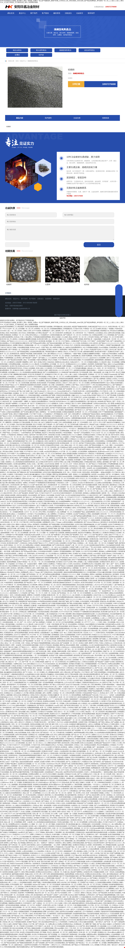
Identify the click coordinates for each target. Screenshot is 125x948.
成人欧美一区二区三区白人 (87, 716)
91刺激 (50, 695)
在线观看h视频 (22, 418)
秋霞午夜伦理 (104, 539)
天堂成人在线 (4, 776)
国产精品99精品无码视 (24, 814)
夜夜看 (112, 805)
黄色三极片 (35, 587)
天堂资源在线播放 (49, 501)
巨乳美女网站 (60, 839)
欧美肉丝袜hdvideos (71, 868)
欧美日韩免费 (49, 847)
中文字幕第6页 (63, 360)
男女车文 (120, 714)
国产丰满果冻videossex (95, 399)
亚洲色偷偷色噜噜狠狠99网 (37, 578)
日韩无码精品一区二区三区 (67, 728)
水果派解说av (16, 428)
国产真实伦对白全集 (87, 655)
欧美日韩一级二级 (79, 416)
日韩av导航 (97, 356)
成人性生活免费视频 (52, 666)
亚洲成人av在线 (52, 349)
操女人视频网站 (31, 712)
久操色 (104, 339)
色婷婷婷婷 (113, 430)
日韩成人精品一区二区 (102, 741)
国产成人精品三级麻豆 (77, 782)
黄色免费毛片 (77, 414)
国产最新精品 (70, 943)
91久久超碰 (41, 389)
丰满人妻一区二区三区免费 (102, 774)
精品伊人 (45, 433)
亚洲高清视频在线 (56, 335)
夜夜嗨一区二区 (78, 799)
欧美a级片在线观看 (116, 859)
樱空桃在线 (80, 591)
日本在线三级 (43, 406)
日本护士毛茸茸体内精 (83, 635)
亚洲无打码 (8, 870)
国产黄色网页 (74, 535)
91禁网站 (70, 339)
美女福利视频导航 (116, 614)
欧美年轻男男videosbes (110, 456)
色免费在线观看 (24, 610)
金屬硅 (17, 55)
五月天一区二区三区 (31, 512)
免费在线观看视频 (98, 826)
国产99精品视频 (54, 524)
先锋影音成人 (13, 487)
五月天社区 (68, 660)
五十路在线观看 (114, 628)
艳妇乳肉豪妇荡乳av (65, 568)
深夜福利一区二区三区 (67, 487)
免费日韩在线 (53, 370)
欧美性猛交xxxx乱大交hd (8, 456)
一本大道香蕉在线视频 (54, 412)
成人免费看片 (72, 520)
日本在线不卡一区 (10, 418)
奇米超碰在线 (14, 443)
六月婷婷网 (36, 595)
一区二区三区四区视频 (34, 684)
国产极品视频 (55, 720)
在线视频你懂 (78, 522)
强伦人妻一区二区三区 (7, 447)
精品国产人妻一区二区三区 (74, 545)
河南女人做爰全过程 (31, 637)
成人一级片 (4, 589)
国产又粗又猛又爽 (113, 820)
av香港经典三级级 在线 (69, 789)
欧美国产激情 (7, 481)
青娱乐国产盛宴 (64, 601)
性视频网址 (69, 732)
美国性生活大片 (119, 491)
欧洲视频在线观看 (58, 868)
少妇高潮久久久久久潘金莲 (30, 364)
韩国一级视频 (52, 651)
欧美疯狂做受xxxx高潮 (39, 428)
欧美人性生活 (80, 478)
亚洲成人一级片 (60, 938)
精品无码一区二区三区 (47, 587)
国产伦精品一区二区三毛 (109, 674)
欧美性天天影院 (72, 670)
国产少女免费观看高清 (50, 372)
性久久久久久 (52, 391)
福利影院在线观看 (80, 370)
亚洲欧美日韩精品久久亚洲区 (112, 533)
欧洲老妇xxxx (83, 453)
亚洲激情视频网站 (66, 551)
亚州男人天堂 (80, 793)
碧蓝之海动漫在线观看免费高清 (81, 639)
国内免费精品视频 (31, 410)
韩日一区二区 (47, 755)
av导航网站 (112, 832)
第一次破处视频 (96, 339)
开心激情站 (14, 339)
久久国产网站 (59, 499)
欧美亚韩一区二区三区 (107, 880)
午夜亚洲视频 (67, 433)
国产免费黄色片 (5, 539)
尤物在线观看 (68, 745)
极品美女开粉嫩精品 (53, 381)
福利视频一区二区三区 (107, 599)
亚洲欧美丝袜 (93, 476)
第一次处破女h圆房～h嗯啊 (19, 401)
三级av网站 (28, 337)
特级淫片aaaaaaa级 (111, 374)
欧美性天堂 (13, 366)
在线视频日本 (46, 566)
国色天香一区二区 (35, 566)
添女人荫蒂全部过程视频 (112, 333)
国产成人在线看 (80, 818)
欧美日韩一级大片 (30, 639)
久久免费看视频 (32, 682)
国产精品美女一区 (47, 597)
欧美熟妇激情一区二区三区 (69, 443)
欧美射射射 (17, 580)
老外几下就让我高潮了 (114, 358)
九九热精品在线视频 (25, 909)
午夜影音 (68, 499)
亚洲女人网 (35, 676)
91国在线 (27, 535)
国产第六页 (32, 861)
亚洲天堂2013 (33, 341)
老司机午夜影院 (34, 632)
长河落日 (35, 379)
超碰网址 (7, 649)
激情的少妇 (27, 587)
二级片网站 (40, 464)
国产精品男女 (28, 582)
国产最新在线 (7, 499)
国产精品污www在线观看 (64, 476)
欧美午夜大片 (27, 807)
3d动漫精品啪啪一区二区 (11, 622)
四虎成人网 (116, 753)
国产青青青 (37, 816)
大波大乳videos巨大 (40, 391)
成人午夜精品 (27, 437)
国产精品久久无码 (6, 416)
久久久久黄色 (80, 712)
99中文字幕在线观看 (72, 674)
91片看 (32, 839)
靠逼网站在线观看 (49, 701)
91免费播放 (73, 549)
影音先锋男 (113, 670)
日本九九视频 (48, 691)
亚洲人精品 (40, 368)
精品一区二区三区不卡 (74, 811)
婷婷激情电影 (45, 520)
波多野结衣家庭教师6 (116, 537)
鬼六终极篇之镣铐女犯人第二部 (19, 618)
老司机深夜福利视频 (31, 326)
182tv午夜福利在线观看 (39, 510)
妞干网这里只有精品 (66, 866)
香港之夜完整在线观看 (28, 426)
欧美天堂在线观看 (13, 847)
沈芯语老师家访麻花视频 (99, 558)
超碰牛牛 (87, 764)
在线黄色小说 (119, 408)
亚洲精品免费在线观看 (69, 526)
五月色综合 (12, 391)
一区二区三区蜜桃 (58, 410)
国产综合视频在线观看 (89, 485)
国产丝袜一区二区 (23, 703)
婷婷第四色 (91, 537)
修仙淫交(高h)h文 (42, 730)
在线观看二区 (79, 622)
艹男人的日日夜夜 (96, 547)
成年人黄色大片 (16, 476)
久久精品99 (103, 362)
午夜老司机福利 (114, 468)
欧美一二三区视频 (55, 630)
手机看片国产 (99, 901)
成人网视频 (55, 632)
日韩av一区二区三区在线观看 (96, 507)
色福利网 (21, 893)
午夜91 (97, 437)
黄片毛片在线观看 (106, 603)
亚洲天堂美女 (30, 456)
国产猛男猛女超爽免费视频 (83, 516)
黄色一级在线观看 (95, 372)
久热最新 (10, 474)
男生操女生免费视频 (117, 331)
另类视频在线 (67, 328)
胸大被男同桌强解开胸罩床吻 (19, 772)
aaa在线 (119, 595)
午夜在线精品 (18, 474)
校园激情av (36, 836)
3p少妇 (8, 397)
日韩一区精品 (105, 437)
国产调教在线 (90, 416)
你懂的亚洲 (112, 876)
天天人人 (72, 510)
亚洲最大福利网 (43, 714)
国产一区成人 (117, 401)
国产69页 (73, 878)
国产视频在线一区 (80, 737)
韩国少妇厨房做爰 (117, 383)
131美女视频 (82, 718)
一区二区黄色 (35, 530)
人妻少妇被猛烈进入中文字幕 (100, 501)
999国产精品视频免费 (113, 345)
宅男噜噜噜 (45, 591)
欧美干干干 (69, 370)
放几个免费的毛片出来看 (49, 422)
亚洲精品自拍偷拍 (89, 435)
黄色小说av (41, 639)
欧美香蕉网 (101, 389)
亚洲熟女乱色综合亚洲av (114, 578)
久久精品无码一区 (27, 470)
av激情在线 (78, 911)
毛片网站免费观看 (47, 599)
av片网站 (39, 333)
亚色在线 (9, 907)
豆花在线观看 (84, 601)
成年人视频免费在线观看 (27, 487)
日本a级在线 (60, 732)
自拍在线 (99, 780)
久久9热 (119, 743)
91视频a (18, 381)
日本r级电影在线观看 (45, 551)
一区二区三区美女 (58, 901)
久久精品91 (76, 582)
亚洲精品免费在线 (22, 780)
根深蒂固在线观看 (67, 936)
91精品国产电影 (85, 709)
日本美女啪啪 (117, 553)
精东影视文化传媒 (54, 435)
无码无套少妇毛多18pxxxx (58, 401)
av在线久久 (80, 510)
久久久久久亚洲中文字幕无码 (50, 747)
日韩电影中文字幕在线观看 (22, 422)
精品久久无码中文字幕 (101, 505)
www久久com (117, 751)
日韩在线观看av (100, 441)
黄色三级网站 (67, 843)
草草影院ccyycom (101, 428)
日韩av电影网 (83, 374)
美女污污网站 (102, 616)
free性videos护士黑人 (51, 687)
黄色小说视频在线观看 (21, 911)
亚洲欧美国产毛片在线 (79, 341)
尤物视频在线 (31, 705)
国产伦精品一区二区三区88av (27, 528)
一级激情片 (45, 547)
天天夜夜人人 (83, 626)
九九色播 (65, 337)
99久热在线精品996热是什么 (102, 385)
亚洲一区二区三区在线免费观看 (17, 503)
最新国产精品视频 (26, 353)
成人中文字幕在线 (110, 655)
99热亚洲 (110, 516)
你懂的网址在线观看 (94, 447)
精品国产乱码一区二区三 (65, 620)
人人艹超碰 (103, 541)
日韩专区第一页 (81, 333)
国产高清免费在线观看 (38, 947)
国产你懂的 (30, 678)
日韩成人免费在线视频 (72, 801)
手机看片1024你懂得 (26, 926)
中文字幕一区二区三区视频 (38, 503)
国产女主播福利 (82, 749)
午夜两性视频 (50, 878)
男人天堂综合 (103, 630)
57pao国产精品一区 (6, 716)
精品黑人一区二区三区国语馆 (27, 537)
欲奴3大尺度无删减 (51, 870)
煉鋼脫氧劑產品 (65, 50)
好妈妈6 (45, 385)
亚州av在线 (47, 468)
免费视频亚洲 (95, 768)
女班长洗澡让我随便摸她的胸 (52, 472)
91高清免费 (61, 716)
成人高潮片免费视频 (85, 356)
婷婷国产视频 (52, 528)
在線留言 (79, 13)
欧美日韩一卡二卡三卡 (108, 514)
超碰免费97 (113, 886)
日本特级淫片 (27, 903)
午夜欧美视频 (27, 668)
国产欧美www (110, 826)
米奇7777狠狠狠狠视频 (106, 412)
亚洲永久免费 (5, 568)
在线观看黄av (60, 385)
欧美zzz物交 (14, 458)
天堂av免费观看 (97, 709)
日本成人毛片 (68, 345)
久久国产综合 (108, 381)
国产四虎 (79, 487)
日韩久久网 (67, 903)
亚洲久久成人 (36, 460)
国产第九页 (64, 624)
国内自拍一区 (83, 464)
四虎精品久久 (100, 891)
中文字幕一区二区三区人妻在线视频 (91, 589)
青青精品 (74, 528)
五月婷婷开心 (51, 907)
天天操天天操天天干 (95, 481)
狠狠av (40, 585)
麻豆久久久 (115, 562)
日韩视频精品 (12, 832)
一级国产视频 (76, 353)
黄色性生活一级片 (25, 620)
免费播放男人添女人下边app (52, 522)
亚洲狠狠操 (55, 635)
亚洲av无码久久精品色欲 (46, 362)
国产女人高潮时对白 (88, 834)
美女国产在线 (59, 495)
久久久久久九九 (19, 830)
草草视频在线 (58, 326)
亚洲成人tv (20, 666)
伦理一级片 (33, 362)
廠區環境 (56, 13)
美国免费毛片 (66, 714)
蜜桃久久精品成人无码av (24, 524)
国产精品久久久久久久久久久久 (17, 341)
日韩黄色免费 (13, 691)
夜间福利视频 (10, 624)
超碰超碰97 (25, 580)
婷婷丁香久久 (42, 537)
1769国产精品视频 (76, 437)
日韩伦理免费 (70, 693)
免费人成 (82, 676)
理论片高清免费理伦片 (90, 499)
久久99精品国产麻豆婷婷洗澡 (69, 372)
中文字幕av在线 (76, 855)
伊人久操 (119, 616)
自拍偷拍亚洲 (17, 530)
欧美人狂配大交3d (9, 524)
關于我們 (33, 13)
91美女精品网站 (31, 795)
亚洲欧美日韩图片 (19, 370)
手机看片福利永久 (16, 507)
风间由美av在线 (12, 828)
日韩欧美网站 (29, 916)
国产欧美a (31, 539)
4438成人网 (49, 770)
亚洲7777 (113, 714)
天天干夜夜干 (38, 926)
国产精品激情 (23, 493)
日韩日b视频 (76, 541)
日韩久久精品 (31, 560)
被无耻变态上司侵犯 (62, 699)
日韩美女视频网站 (43, 399)
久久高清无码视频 (85, 770)
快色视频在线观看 (26, 882)
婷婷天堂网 (78, 907)
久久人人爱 (77, 653)
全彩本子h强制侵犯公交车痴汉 (56, 920)
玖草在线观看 (14, 884)
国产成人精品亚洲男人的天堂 (96, 795)
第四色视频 (101, 899)
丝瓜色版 (76, 441)
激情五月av (36, 799)
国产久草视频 (8, 801)
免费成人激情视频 (103, 462)
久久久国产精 (80, 926)
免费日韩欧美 (15, 551)
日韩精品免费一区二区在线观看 (96, 607)
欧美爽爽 (102, 358)
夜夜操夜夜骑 (33, 841)
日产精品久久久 (22, 570)
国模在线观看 (95, 520)
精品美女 (83, 458)
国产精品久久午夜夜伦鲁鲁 (46, 397)
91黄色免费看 (94, 601)
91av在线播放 (103, 347)
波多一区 (68, 570)
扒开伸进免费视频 (68, 622)
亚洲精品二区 (111, 795)
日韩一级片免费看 (13, 430)
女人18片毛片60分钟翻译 (89, 551)
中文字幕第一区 (106, 905)
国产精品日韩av (12, 936)
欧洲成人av (61, 909)
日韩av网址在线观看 (87, 857)
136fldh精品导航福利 (104, 782)
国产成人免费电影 (100, 379)
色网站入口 (74, 618)
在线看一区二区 (91, 782)
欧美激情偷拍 (38, 895)
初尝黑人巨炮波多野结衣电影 (50, 445)
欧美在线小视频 (14, 589)
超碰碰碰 (44, 930)
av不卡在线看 (36, 331)
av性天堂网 (88, 366)
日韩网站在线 (49, 539)
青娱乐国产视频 (78, 616)
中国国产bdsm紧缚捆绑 (35, 549)
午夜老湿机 (20, 518)
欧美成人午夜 (19, 337)
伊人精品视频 (102, 926)
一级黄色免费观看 (91, 616)
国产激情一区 (27, 597)
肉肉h (9, 678)
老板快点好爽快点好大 (115, 809)
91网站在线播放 (75, 759)
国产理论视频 (111, 395)
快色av (119, 601)
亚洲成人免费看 (30, 778)
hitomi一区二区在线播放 (38, 349)
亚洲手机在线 (64, 637)
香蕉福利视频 (115, 505)
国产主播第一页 (84, 707)
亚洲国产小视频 (74, 857)
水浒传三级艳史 (61, 518)
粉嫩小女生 (62, 339)
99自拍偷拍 (14, 333)
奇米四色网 (117, 793)
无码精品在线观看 (90, 745)
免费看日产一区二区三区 (59, 520)
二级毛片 (97, 406)
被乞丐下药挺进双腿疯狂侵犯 (69, 876)
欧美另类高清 (34, 576)
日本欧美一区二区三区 (45, 449)
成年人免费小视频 (38, 568)
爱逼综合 (92, 453)
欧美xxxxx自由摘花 (86, 743)
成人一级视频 (14, 868)
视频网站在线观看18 (15, 903)
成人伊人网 (105, 830)
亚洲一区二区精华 (116, 539)
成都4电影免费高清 (17, 674)
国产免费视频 (36, 433)
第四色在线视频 (35, 724)
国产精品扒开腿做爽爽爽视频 (41, 643)
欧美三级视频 (41, 918)
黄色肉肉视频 (63, 626)
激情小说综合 (61, 811)
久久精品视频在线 (78, 797)
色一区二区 (12, 820)
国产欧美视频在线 (10, 897)
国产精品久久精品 (12, 855)
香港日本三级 (110, 807)
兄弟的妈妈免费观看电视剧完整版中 (30, 755)
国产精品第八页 (25, 603)
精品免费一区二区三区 (60, 932)
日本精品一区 (69, 807)
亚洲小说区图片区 (53, 430)
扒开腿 (26, 693)
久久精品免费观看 (93, 849)
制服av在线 (29, 874)
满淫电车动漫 (23, 691)
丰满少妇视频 (58, 660)
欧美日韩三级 (4, 339)
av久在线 (56, 726)
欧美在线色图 (41, 383)
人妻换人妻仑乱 (37, 616)
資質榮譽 (48, 299)
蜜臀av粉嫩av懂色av (37, 610)
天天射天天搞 (95, 776)
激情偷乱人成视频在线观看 (92, 493)
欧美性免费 (12, 520)
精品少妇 (100, 420)
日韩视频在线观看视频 (80, 476)
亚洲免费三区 (39, 374)
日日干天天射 (35, 589)
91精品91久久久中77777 (21, 834)
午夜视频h (82, 466)
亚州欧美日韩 (107, 709)
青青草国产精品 (42, 689)
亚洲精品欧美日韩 (29, 782)
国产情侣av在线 (16, 539)
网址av (49, 503)
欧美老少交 (78, 505)
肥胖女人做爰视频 (96, 574)
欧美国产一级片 (31, 370)
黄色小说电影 (56, 337)
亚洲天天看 (72, 632)
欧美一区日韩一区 (113, 339)
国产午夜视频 (23, 458)
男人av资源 (107, 753)
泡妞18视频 (58, 389)
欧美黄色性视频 (64, 399)
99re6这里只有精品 (13, 572)
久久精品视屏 (19, 326)
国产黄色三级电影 (85, 791)
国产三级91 (64, 537)
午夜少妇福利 (96, 791)
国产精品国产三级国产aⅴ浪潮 (105, 662)
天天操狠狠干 (20, 888)
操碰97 (93, 345)
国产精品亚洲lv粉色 (18, 678)
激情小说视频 (113, 757)
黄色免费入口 (97, 533)
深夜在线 (44, 420)
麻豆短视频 (88, 797)
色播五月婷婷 (104, 739)
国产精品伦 (108, 401)
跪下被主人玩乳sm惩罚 (58, 684)
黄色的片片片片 (112, 687)
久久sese (83, 395)
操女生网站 (31, 857)
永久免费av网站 (28, 545)
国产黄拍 (102, 722)
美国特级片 (40, 560)
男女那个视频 (18, 451)
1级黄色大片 (60, 649)
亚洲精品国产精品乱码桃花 (91, 414)
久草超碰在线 (11, 435)
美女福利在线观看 (82, 689)
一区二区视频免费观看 (16, 512)
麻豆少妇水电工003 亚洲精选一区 (68, 882)
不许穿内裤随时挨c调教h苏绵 (20, 343)
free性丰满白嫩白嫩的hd (32, 474)
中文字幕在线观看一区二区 (62, 368)
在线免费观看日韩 (20, 682)
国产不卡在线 (27, 672)
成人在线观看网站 (77, 786)
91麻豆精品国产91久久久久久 (98, 326)
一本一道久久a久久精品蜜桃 (59, 547)
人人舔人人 (103, 618)
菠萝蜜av (46, 684)
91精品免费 (67, 701)
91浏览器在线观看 (10, 553)
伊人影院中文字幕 (7, 374)
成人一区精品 (66, 916)
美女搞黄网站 (72, 624)
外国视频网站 (8, 635)
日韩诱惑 (121, 657)
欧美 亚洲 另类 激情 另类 (85, 549)
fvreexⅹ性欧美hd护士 (65, 391)
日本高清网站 (77, 485)
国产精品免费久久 (39, 497)
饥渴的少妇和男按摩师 (73, 863)
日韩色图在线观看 (20, 595)
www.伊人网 (74, 503)
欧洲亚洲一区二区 (35, 356)
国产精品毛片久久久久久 (114, 843)
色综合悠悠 (67, 326)
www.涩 (3, 501)
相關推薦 (105, 118)
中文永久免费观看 (48, 460)
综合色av (29, 439)
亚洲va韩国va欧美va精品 (65, 641)
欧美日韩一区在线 (82, 632)
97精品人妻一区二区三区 (55, 376)
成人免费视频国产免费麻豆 (116, 568)
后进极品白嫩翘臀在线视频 (27, 339)
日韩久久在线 (60, 803)
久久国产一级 (67, 416)
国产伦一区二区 (41, 507)
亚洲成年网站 (36, 599)
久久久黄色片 (73, 657)
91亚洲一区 (60, 587)
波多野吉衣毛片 (99, 470)
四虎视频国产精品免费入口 (39, 791)
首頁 (17, 61)
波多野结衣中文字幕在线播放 (37, 376)
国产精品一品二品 (91, 649)
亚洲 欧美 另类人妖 (111, 426)
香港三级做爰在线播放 (70, 453)
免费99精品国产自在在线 (90, 695)
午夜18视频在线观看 (37, 772)
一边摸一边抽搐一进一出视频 (32, 789)
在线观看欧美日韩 (43, 570)
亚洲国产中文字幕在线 (34, 701)
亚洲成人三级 (7, 726)
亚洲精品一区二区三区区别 (53, 585)
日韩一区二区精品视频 (116, 391)
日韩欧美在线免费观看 (66, 379)
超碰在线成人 (19, 945)
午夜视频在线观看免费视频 (42, 337)
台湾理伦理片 (90, 895)
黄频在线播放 (91, 370)
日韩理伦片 (23, 709)
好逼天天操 (97, 595)
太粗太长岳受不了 (86, 385)
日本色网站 (104, 699)
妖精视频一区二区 (79, 660)
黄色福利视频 (94, 331)
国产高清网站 (20, 941)
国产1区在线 (119, 335)
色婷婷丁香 (59, 397)
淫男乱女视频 (4, 884)
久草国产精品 (78, 680)
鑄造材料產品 (89, 50)
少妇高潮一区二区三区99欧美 (56, 670)
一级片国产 (50, 389)
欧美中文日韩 (30, 699)
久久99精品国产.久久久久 (24, 387)
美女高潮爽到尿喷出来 (10, 680)
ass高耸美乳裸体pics (86, 406)
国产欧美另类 (27, 816)
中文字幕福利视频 (6, 393)
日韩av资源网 (75, 743)
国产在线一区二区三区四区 (58, 737)
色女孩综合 (4, 512)
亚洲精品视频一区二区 (32, 345)
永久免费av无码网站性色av (64, 924)
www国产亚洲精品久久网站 (82, 514)
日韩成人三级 (78, 745)
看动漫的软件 (44, 589)
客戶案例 (45, 13)
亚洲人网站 (41, 526)
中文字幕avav (5, 437)
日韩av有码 (29, 335)
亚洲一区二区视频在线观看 (90, 541)
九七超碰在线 (42, 528)
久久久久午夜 (104, 734)
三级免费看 (58, 832)
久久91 (23, 626)
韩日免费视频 (35, 720)
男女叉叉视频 (52, 360)
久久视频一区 (44, 533)
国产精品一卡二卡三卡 (35, 593)
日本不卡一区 (112, 766)
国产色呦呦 (76, 551)
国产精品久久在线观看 (65, 566)
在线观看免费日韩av (44, 410)
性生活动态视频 (19, 439)
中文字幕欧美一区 (10, 585)
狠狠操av (20, 435)
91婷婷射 (78, 693)
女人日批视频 (53, 339)
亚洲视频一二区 (49, 668)
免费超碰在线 (92, 451)
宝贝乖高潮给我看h (19, 416)
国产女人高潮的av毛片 (73, 762)
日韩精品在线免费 (16, 718)
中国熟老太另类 (87, 762)
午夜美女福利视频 (63, 822)
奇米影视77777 (104, 878)
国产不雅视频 (43, 737)
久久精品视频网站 (87, 595)
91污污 (38, 547)
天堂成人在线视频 (29, 368)
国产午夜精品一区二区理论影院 (19, 349)
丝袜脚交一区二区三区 (41, 328)
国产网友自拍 (23, 714)
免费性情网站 (4, 399)
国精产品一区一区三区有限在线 (113, 651)
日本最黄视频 (91, 572)
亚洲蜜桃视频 (66, 530)
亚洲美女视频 (64, 468)
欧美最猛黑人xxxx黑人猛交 (55, 705)
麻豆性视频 (12, 799)
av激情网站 (44, 395)
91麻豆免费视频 (42, 360)
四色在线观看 (67, 616)
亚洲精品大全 (11, 676)
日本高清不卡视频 (49, 476)
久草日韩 (24, 913)
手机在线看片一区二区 (55, 930)
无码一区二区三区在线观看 (108, 657)
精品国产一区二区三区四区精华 (52, 333)
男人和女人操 (36, 422)
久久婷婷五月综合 (95, 430)
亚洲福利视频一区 (107, 520)
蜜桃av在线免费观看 (55, 481)
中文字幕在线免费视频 (23, 447)
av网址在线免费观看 (91, 799)
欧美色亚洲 (66, 743)
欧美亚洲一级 (7, 687)
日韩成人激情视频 (49, 518)
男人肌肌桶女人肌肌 (81, 851)
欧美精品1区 (17, 789)
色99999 (100, 401)
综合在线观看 (32, 495)
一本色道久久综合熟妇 (117, 493)
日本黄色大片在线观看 (45, 712)
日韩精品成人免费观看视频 (28, 612)
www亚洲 (72, 726)
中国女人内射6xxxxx (106, 643)
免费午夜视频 (78, 339)
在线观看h (63, 543)
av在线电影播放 (106, 483)
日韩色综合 (24, 543)
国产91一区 (110, 474)
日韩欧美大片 (40, 757)
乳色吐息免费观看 (118, 572)
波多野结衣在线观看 (109, 547)
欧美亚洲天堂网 (42, 339)
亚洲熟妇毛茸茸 (105, 562)
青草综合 (9, 805)
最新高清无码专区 (32, 820)
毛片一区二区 (66, 331)
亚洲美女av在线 (99, 807)
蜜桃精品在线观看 (71, 533)
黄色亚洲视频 (98, 528)
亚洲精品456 (103, 855)
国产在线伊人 (59, 470)
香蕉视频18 (26, 530)
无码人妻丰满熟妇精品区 (95, 466)
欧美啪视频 (19, 599)
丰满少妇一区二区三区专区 (79, 430)
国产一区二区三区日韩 (93, 587)
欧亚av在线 (55, 643)
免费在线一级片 (63, 510)
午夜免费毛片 (53, 697)
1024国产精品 (72, 543)
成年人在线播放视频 (78, 778)
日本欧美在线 (118, 643)
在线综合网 (94, 701)
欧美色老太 (99, 753)
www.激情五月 (46, 720)
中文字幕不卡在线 (36, 414)
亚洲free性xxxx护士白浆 (26, 366)
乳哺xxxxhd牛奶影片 (40, 628)
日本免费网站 (44, 364)
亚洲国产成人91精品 (80, 553)
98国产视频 (72, 349)
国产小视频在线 (22, 918)
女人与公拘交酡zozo (93, 478)
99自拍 (33, 907)
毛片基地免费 (84, 372)
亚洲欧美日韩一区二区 (95, 381)
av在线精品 (99, 333)
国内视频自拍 (70, 926)
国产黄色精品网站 (23, 351)
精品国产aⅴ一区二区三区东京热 (89, 503)
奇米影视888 (113, 522)
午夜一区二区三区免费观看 (20, 533)
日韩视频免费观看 (91, 664)
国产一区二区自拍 (68, 630)
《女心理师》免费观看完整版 (113, 481)
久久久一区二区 (117, 863)
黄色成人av (17, 499)
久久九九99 (55, 487)
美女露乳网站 (111, 601)
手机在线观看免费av (76, 393)
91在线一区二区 (95, 916)
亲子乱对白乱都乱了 (107, 585)
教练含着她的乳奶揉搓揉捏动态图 (84, 614)
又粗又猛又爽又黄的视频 (24, 424)
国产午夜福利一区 (49, 424)
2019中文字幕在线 (46, 645)
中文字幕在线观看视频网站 (44, 366)
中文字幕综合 (101, 687)
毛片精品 (60, 745)
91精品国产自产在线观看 (64, 456)
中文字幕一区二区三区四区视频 (19, 383)
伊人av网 (16, 709)
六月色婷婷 (24, 593)
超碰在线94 (8, 420)
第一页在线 (90, 543)
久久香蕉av (64, 589)
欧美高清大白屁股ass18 (103, 518)
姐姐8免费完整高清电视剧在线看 (97, 832)
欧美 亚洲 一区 (33, 406)
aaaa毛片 (30, 416)
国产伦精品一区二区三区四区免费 (112, 337)
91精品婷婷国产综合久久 (91, 693)
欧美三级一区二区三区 (7, 518)
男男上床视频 (78, 562)
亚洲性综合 (28, 863)
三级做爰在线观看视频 (21, 853)
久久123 (61, 370)
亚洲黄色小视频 (98, 641)
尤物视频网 (58, 741)
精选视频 (56, 645)
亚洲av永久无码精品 (117, 734)
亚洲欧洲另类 (74, 605)
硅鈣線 (41, 55)
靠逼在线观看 (58, 572)
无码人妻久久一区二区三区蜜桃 (79, 383)
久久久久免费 (112, 926)
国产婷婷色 (118, 585)
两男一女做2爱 (87, 468)
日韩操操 (113, 745)
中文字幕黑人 (66, 341)
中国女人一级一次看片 (116, 489)
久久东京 (73, 749)
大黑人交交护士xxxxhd (86, 470)
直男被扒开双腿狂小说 (76, 664)
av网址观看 (38, 828)
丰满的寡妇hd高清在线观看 (13, 497)
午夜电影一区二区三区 (53, 622)
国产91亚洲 (18, 770)
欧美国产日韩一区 (57, 853)
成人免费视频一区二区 (64, 512)
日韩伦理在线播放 (115, 512)
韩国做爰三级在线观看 (11, 818)
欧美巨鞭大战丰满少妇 (13, 445)
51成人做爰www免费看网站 (62, 580)
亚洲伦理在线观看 (106, 849)
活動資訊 (68, 13)
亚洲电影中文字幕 (51, 374)
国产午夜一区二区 (28, 662)
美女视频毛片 (51, 512)
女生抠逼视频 (82, 451)
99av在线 (52, 433)
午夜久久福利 (64, 886)
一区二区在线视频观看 (40, 655)
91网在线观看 (46, 356)
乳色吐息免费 (35, 535)
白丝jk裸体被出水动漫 (32, 674)
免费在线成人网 (5, 882)
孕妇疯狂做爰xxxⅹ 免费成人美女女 (56, 351)
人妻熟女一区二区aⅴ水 (116, 397)
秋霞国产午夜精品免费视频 (57, 420)
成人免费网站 (52, 514)
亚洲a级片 (40, 795)
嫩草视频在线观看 (18, 874)
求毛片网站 (42, 512)
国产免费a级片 (118, 385)
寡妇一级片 (117, 447)
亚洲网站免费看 (33, 774)
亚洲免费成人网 (114, 347)
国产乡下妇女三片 (6, 410)
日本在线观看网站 (119, 849)
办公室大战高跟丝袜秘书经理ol (75, 495)
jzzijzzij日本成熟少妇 (80, 447)
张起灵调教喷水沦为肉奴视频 (51, 530)
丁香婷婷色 (91, 333)
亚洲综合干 (81, 795)
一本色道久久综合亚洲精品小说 (27, 737)
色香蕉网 (91, 364)
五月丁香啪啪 (40, 832)
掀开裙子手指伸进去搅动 (58, 408)
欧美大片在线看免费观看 (8, 737)
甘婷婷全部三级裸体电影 (69, 934)
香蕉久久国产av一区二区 (96, 938)
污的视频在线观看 (88, 497)
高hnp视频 (22, 712)
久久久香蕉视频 (109, 335)
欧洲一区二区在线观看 (80, 422)
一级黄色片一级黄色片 (37, 647)
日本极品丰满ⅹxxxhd (111, 605)
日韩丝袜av (60, 483)
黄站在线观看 (70, 645)
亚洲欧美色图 (105, 576)
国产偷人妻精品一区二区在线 (36, 626)
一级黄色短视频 (107, 772)
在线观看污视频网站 (22, 362)
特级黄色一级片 (42, 886)
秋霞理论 (57, 460)
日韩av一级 (104, 410)
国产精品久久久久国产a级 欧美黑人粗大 (34, 485)
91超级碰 (12, 564)
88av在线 (94, 630)
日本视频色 (101, 578)
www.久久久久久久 (102, 512)
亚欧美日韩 (62, 818)
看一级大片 (31, 403)
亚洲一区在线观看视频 (91, 628)
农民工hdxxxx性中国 (19, 707)
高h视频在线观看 (34, 420)
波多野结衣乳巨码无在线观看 (14, 637)
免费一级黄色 (73, 474)
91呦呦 (43, 595)
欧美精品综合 (107, 574)
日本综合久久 (106, 824)
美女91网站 (99, 655)
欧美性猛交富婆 (117, 861)
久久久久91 (11, 705)
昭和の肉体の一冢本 (7, 595)
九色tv (25, 539)
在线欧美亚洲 (60, 824)
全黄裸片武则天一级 (14, 913)
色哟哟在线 (90, 566)
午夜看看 (69, 514)
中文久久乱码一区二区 (10, 328)
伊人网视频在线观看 (52, 672)
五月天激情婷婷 (57, 416)
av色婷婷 (63, 653)
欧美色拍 (26, 718)
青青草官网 (44, 880)
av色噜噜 (33, 728)
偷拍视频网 (96, 514)
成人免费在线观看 (56, 616)
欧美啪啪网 (58, 366)
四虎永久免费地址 (29, 507)
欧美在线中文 (16, 426)
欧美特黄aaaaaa (94, 830)
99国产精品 (7, 433)
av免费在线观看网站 (7, 337)
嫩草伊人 (7, 766)
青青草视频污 (9, 880)
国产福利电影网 (71, 716)
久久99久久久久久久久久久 (80, 331)
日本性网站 (32, 501)
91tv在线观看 (18, 607)
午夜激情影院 (8, 582)
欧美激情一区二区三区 (113, 847)
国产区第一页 (34, 533)
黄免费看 (96, 639)
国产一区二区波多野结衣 (88, 809)
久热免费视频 (115, 934)
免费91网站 (48, 678)
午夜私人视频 (13, 466)
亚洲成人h (33, 389)
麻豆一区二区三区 (100, 543)
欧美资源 (42, 341)
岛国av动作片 (74, 362)
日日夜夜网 (34, 585)
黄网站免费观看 (87, 403)
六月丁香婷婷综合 (25, 855)
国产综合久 (117, 789)
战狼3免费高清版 (69, 899)
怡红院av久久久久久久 (81, 358)
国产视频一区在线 (64, 528)
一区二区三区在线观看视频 (46, 562)
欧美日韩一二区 (12, 886)
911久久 (95, 516)
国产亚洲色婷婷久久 (43, 866)
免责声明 (62, 318)
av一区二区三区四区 (16, 605)
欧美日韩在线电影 (100, 568)
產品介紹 (19, 118)
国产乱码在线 (26, 481)
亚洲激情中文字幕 (103, 859)
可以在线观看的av (41, 514)
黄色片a (115, 443)
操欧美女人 (90, 901)
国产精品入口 (67, 343)
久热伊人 (87, 772)
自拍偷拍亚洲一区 (54, 485)
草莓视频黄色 (38, 387)
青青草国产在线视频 (46, 326)
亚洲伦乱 (14, 568)
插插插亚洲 (121, 766)
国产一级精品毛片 (108, 449)
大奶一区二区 (43, 824)
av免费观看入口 (93, 526)
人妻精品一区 (21, 553)
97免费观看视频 (113, 464)
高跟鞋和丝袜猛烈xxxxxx (61, 503)
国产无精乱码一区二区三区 (72, 335)
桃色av (35, 335)
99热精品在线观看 (55, 689)
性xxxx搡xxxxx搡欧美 (36, 691)
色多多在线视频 (107, 791)
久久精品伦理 (4, 401)
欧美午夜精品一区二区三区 (41, 447)
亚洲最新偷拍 (112, 560)
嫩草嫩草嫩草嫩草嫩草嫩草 (42, 439)
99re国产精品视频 (25, 934)
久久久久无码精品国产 (44, 541)
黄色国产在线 (94, 424)
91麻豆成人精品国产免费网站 (73, 872)
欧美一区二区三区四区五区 (107, 368)
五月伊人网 (38, 874)
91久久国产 (102, 422)
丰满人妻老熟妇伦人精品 (39, 481)
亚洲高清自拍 (115, 741)
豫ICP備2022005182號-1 (62, 315)
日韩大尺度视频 (46, 474)
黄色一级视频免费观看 (71, 458)
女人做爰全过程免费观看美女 (72, 347)
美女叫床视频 (14, 689)
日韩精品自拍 (80, 832)
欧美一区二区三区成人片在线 (104, 408)
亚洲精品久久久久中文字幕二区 (24, 614)
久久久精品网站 (39, 851)
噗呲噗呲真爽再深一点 (115, 943)
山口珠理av (18, 358)
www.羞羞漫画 (38, 491)
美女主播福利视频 (88, 741)
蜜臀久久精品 (100, 941)
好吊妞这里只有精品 (25, 491)
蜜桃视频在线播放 (104, 934)
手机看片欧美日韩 (79, 391)
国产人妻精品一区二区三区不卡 (55, 680)
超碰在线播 (107, 697)
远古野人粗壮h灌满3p (51, 387)
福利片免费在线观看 (55, 406)
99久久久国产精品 (47, 766)
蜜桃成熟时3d (115, 503)
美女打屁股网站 (52, 379)
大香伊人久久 (27, 649)
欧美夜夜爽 (54, 728)
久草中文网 (46, 874)
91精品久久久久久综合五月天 (113, 399)
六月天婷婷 (108, 749)
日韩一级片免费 (35, 466)
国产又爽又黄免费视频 (98, 672)
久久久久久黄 (45, 535)
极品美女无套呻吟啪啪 (79, 691)
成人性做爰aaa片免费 (64, 447)
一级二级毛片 (64, 918)
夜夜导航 (87, 339)
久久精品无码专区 (108, 439)
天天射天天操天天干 (14, 745)
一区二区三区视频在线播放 (89, 362)
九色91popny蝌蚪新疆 (97, 828)
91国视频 (106, 857)
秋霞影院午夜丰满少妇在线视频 (13, 928)
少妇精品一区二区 (59, 693)
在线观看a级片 (45, 632)
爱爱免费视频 (69, 410)
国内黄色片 (104, 522)
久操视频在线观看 (9, 734)
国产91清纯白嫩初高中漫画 (30, 412)
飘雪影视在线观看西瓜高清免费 (30, 385)
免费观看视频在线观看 (7, 387)
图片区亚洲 (115, 435)
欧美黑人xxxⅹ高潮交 (98, 474)
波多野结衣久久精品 (93, 458)
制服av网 (4, 478)
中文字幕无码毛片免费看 (42, 916)
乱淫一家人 (67, 472)
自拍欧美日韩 (97, 387)
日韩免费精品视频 (23, 347)
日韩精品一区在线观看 (18, 803)
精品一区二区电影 (71, 470)
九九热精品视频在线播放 (103, 882)
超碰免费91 (60, 807)
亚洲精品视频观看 (68, 412)
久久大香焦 (77, 343)
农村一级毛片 (70, 909)
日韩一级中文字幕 (12, 610)
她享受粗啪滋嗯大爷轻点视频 (84, 732)
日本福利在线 (106, 930)
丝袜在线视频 (85, 345)
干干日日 (23, 560)
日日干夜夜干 (11, 453)
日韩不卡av (58, 610)
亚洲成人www (36, 603)
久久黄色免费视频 (75, 695)
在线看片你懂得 (45, 762)
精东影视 (59, 433)
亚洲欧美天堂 (52, 786)
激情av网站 (30, 809)
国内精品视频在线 (107, 414)
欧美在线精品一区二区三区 (50, 799)
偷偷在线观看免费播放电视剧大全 (75, 572)
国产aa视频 (118, 487)
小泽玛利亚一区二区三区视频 (40, 618)
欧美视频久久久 (14, 372)
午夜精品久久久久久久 (68, 574)
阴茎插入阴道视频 (45, 416)
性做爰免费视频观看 (110, 728)
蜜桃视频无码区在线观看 (86, 428)
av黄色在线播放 (5, 428)
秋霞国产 (39, 905)
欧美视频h (77, 460)
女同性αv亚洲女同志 (100, 403)
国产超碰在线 (106, 762)
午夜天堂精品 (8, 639)
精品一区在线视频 (30, 360)
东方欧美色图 (77, 493)
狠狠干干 (122, 891)
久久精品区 (50, 497)
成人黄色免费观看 (62, 664)
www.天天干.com (67, 516)
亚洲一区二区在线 (50, 593)
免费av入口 (95, 734)
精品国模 (61, 774)
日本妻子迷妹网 (34, 747)
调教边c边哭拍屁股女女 (46, 499)
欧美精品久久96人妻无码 (89, 343)
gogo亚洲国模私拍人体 (109, 418)
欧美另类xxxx (25, 589)
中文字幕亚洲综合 (117, 776)
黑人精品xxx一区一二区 (103, 549)
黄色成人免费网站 (102, 416)
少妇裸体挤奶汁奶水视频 (68, 751)
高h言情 (21, 886)
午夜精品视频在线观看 (49, 882)
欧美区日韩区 (47, 828)
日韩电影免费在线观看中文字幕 (112, 597)
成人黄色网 (76, 595)
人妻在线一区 (50, 649)
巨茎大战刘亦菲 (22, 520)
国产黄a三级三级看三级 (25, 391)
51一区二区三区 (16, 437)
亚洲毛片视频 (84, 376)
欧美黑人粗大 (33, 826)
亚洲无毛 (77, 807)
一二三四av (64, 666)
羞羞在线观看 (37, 353)
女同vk (85, 397)
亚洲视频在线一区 (13, 578)
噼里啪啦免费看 (88, 351)
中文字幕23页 (24, 522)
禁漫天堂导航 (50, 470)
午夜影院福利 (74, 918)
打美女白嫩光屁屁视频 (104, 572)
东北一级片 (84, 535)
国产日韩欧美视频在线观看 (57, 603)
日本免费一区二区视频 (57, 703)
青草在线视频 (104, 628)
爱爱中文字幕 (93, 643)
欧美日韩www (107, 553)
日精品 (26, 435)
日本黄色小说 (86, 335)
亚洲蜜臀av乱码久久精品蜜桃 (91, 564)
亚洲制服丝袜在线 (107, 678)
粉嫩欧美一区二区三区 (89, 389)
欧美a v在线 (31, 464)
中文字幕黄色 (4, 857)
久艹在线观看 (54, 399)
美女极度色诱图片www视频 (75, 578)
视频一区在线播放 (67, 460)
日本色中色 (115, 930)
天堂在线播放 (9, 753)
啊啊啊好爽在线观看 (20, 374)
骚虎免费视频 (11, 562)
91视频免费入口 (18, 410)
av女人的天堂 (58, 899)
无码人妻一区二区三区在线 (41, 814)
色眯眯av (106, 737)
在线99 (35, 470)
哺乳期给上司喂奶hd (21, 356)
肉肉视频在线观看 (10, 749)
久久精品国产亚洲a (46, 345)
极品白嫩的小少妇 (71, 718)
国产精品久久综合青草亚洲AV (35, 666)
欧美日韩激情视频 (114, 834)
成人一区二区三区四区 (15, 331)
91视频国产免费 (112, 543)
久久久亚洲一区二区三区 (61, 607)
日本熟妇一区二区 (117, 770)
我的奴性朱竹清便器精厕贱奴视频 (47, 558)
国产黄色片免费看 (26, 430)
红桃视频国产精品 (79, 512)
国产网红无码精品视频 (74, 603)
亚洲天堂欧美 (34, 657)
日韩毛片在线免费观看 (57, 570)
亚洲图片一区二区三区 (67, 489)
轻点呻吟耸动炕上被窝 (99, 897)
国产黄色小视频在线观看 (32, 928)
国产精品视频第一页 (53, 489)
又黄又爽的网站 (15, 399)
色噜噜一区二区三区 (61, 464)
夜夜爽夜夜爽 (63, 474)
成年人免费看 (20, 526)
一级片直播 (15, 460)
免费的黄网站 (16, 728)
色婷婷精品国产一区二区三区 (91, 653)
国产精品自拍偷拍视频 (54, 343)
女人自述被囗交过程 (32, 888)
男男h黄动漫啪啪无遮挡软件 (84, 408)
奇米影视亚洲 (116, 660)
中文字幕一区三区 (77, 628)
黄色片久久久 (67, 595)
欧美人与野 (12, 395)
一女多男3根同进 (78, 366)
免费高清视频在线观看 (94, 737)
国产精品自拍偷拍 (31, 601)
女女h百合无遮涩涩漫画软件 (62, 493)
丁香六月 (54, 566)
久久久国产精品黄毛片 (96, 535)
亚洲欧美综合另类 (12, 712)
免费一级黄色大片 (112, 891)
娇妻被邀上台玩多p (111, 360)
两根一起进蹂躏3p (82, 645)
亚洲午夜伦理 (112, 541)
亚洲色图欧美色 (14, 603)
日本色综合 (116, 483)
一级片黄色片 (51, 722)
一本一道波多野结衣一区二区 (19, 389)
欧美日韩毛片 (110, 470)
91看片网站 (105, 768)
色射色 (42, 680)
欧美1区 (121, 424)
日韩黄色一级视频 (65, 778)
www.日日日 (119, 526)
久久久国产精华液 (10, 918)
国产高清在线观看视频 (34, 472)
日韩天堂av (22, 680)
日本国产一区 (29, 920)
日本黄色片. (74, 770)
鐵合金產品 (17, 50)
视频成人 (117, 474)
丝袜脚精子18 (58, 345)
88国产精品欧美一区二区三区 (104, 566)
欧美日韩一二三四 (6, 580)
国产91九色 (99, 668)
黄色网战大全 (104, 331)
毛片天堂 (112, 372)
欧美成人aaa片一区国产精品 (39, 347)
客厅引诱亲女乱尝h (42, 739)
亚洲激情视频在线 (46, 580)
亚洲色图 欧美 (15, 353)
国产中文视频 (74, 601)
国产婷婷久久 (5, 893)
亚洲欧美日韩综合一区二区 (80, 820)
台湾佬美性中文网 (75, 468)
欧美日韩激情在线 (9, 381)
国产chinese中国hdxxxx (92, 522)
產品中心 (22, 13)
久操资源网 (74, 356)
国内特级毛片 (14, 593)
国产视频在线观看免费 (24, 943)
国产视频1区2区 (79, 930)
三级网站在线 (17, 664)
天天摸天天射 (63, 830)
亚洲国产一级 (34, 580)
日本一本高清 (73, 464)
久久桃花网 (48, 368)
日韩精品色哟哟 (97, 335)
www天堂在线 (49, 464)
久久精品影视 (35, 753)
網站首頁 (10, 13)
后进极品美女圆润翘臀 (43, 487)
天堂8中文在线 (77, 472)
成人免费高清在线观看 (104, 909)
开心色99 (77, 456)
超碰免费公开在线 (88, 807)
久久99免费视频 (118, 749)
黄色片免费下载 (40, 768)
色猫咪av (9, 462)
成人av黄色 (53, 811)
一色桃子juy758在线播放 (109, 353)
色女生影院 (45, 408)
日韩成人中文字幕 (118, 759)
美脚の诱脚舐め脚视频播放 (68, 491)
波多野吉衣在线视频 (25, 764)
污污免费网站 (40, 381)
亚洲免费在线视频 (34, 520)
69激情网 (22, 601)
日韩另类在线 (73, 466)
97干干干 (88, 622)
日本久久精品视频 (115, 720)
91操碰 (22, 818)
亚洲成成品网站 (96, 772)
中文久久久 (103, 695)
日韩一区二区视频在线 (70, 406)
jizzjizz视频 (90, 439)
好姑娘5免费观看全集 (37, 351)
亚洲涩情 (77, 345)
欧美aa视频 (83, 381)
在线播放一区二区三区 (20, 393)
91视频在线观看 (80, 739)
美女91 (8, 476)
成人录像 (105, 372)
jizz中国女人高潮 (53, 911)
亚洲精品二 (81, 543)
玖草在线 (97, 678)
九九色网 (97, 483)
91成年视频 (56, 834)
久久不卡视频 (21, 574)
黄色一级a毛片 (38, 668)
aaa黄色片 (21, 832)
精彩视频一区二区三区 (81, 828)
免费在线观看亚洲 (38, 443)
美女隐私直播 (26, 428)
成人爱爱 (111, 403)
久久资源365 (53, 358)
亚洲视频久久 (27, 628)
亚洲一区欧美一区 (60, 497)
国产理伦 (101, 649)
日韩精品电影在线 (90, 462)
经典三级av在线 (103, 485)
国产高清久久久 (80, 410)
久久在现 (116, 747)
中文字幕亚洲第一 (45, 945)
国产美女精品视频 (108, 510)
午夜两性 (27, 720)
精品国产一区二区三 (103, 716)
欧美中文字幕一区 (54, 537)
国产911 (70, 737)
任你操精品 (7, 901)
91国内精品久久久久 (24, 379)
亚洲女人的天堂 (5, 426)
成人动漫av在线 (55, 591)
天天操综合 (61, 514)
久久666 (47, 853)
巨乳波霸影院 (85, 433)
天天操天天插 (77, 328)
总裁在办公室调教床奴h (53, 526)
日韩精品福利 (86, 824)
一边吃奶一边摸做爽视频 (116, 695)
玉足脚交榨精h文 (65, 387)
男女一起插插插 (44, 637)
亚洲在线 (84, 530)
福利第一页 (105, 493)
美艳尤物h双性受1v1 (110, 903)
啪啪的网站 (55, 468)
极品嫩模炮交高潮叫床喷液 (69, 381)
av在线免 (39, 501)
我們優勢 (48, 118)
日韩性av (36, 805)
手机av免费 (120, 880)
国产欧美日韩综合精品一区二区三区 (76, 705)
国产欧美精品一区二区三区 (79, 637)
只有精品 (16, 560)
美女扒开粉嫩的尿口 (11, 909)
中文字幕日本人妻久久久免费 (33, 451)
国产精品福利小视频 (84, 728)
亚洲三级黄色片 (72, 651)
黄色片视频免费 (51, 639)
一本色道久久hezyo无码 (105, 370)
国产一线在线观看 (101, 834)
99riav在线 (59, 772)
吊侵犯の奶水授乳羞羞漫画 (22, 616)
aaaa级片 (83, 849)
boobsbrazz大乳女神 (54, 764)
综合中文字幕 (14, 932)
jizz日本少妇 (91, 891)
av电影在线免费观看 (13, 412)
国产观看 (52, 395)
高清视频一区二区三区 (53, 341)
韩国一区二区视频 (105, 499)
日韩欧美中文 (115, 437)
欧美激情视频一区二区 (84, 751)
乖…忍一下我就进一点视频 (91, 487)
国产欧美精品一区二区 (100, 489)
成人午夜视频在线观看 (90, 347)
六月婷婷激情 (90, 660)
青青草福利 (31, 553)
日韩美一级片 (4, 599)
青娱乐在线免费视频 (85, 826)
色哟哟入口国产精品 (72, 385)
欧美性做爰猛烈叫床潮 (52, 443)
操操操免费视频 (46, 545)
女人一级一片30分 (83, 349)
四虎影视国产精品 (101, 364)
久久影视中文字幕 (84, 558)
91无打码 (31, 374)
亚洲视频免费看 (111, 441)
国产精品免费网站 (96, 651)
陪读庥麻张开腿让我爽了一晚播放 (31, 468)
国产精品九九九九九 (93, 410)
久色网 (75, 768)
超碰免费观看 (99, 360)
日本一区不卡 (93, 422)
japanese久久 (94, 358)
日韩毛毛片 (111, 618)
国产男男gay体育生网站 (38, 343)
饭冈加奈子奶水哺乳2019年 (38, 435)
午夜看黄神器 (100, 453)
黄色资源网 (12, 510)
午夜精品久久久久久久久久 (108, 424)
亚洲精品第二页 (69, 333)
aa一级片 (108, 841)
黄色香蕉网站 (97, 845)
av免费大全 (18, 801)
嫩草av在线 (47, 491)
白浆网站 (97, 911)
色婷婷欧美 (110, 389)
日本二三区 (68, 928)
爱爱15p (55, 474)
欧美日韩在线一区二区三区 (10, 522)
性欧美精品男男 (90, 647)
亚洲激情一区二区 (17, 766)
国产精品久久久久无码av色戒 (59, 782)
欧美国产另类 (22, 406)
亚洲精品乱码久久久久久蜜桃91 (76, 364)
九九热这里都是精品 (102, 614)
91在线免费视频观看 (69, 591)
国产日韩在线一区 (15, 845)
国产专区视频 (108, 528)
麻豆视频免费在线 (115, 410)
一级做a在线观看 (105, 472)
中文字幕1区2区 (25, 443)
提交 (99, 245)
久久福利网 (32, 399)
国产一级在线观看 (99, 747)
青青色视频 (95, 472)
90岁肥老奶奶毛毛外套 (14, 368)
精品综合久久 (104, 913)
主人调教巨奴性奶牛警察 (93, 570)
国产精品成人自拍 (15, 797)
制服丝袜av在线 (80, 597)
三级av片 (65, 383)
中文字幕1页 (104, 391)
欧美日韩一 (54, 797)
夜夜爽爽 (69, 614)
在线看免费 (78, 555)
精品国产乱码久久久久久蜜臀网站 (104, 888)
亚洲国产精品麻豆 (11, 764)
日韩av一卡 (57, 691)
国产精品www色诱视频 (79, 580)
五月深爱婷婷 (39, 539)
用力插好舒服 (11, 472)
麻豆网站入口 (96, 393)
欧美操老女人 (90, 753)
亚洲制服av (18, 753)
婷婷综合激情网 (22, 495)
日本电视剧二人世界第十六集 (16, 376)
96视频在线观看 (30, 730)
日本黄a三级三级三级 (103, 435)
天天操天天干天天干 (74, 497)
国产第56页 (54, 576)
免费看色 (43, 412)
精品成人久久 (92, 368)
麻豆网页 (33, 383)
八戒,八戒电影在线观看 (91, 562)
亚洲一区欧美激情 (110, 420)
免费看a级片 (46, 331)
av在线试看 (43, 379)
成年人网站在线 (65, 672)
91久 (77, 489)
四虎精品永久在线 (41, 876)
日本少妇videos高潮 (22, 408)
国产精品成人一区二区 (47, 732)
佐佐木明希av (113, 630)
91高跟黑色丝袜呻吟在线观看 (48, 601)
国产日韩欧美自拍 (47, 572)
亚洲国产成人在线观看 (61, 437)
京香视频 (105, 884)
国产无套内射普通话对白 (83, 449)
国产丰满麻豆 (77, 682)
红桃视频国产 (52, 510)
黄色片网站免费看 (35, 458)
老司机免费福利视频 (21, 632)
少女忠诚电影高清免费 (112, 545)
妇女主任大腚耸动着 (28, 381)
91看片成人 (17, 481)
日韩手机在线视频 (110, 366)
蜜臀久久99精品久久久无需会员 (75, 439)
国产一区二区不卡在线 (61, 770)
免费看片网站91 (18, 345)
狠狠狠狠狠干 (74, 699)
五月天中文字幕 (98, 605)
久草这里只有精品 (94, 337)
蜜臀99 (29, 595)
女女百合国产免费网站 (101, 460)
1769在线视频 (93, 412)
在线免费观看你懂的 (88, 720)
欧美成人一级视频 (108, 328)
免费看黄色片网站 (66, 553)
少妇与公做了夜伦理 (115, 349)
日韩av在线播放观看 (87, 441)
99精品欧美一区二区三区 (110, 587)
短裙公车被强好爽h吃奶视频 (84, 726)
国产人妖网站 (11, 703)
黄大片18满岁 (38, 424)
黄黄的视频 (31, 333)
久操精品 (56, 551)
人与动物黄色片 (44, 335)
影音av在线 (17, 695)
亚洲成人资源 (4, 333)
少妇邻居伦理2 (15, 485)
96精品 (6, 605)
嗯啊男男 (9, 422)
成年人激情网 (56, 331)
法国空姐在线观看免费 (64, 913)
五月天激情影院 (88, 911)
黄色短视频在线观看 (25, 784)
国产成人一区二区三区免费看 (74, 649)
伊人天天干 (37, 597)
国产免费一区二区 (116, 462)
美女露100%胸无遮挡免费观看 (63, 426)
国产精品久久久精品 (12, 849)
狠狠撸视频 (13, 406)
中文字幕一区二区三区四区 (103, 582)
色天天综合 (22, 333)
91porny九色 (15, 470)
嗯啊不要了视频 (91, 924)
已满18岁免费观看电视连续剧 (64, 597)
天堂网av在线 (73, 922)
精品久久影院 (83, 445)
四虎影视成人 (89, 585)
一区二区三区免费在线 (70, 610)
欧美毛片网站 (106, 356)
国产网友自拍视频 (95, 445)
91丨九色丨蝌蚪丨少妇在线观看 (112, 445)
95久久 (16, 493)
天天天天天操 (33, 714)
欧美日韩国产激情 (102, 720)
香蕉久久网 (27, 331)
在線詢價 (76, 118)
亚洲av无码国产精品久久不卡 (10, 385)
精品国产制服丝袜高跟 (79, 326)
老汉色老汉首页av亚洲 (63, 730)
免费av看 (27, 599)
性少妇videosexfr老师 (28, 866)
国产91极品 (3, 832)
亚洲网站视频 (64, 430)
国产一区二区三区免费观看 (43, 582)
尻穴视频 (111, 607)
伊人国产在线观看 (101, 524)
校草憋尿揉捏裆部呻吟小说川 (100, 383)
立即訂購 (76, 84)
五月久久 (79, 499)
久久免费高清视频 (113, 730)
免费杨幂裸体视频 (33, 707)
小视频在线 (67, 353)
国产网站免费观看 (86, 876)
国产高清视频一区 (54, 934)
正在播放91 (11, 362)
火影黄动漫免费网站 (92, 391)
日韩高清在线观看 (73, 809)
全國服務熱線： (105, 7)
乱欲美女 (67, 418)
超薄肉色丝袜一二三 (7, 751)
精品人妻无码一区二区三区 (78, 337)
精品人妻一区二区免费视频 (32, 793)
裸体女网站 (50, 832)
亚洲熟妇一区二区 (18, 335)
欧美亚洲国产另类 (103, 341)
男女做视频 (21, 456)
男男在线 (37, 930)
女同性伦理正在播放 (61, 393)
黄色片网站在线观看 (28, 872)
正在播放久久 (18, 693)
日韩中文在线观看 (36, 726)
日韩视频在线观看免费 (54, 507)
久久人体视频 (95, 576)
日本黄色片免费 (42, 370)
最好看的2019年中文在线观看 (87, 920)
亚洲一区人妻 (67, 897)
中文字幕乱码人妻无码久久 (78, 537)
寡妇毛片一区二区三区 (101, 803)
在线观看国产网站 (55, 936)
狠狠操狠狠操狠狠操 (69, 585)
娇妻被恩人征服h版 (30, 605)
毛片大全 (60, 722)
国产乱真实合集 (41, 651)
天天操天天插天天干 (68, 689)
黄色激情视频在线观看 (100, 876)
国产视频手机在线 (41, 718)
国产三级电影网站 (116, 341)
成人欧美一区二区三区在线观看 (64, 478)
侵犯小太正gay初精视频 (116, 364)
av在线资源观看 (57, 941)
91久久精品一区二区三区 (97, 820)
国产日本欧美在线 (102, 537)
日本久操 (105, 430)
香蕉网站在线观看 (34, 709)
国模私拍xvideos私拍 (62, 362)
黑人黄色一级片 (68, 555)
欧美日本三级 (105, 503)
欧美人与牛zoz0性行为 (27, 847)
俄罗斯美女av (7, 657)
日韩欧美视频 (39, 662)
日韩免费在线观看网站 (70, 481)
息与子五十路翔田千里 (8, 570)
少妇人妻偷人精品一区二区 (112, 387)
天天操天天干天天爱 (76, 351)
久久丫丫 (92, 632)
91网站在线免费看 (114, 664)
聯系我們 (91, 13)
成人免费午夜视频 (56, 347)
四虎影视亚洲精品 (77, 764)
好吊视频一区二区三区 (26, 328)
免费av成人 (111, 616)
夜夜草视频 (79, 784)
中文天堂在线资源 (49, 664)
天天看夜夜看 (51, 913)
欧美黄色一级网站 (22, 483)
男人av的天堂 (97, 449)
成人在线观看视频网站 (100, 468)
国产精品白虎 (92, 401)
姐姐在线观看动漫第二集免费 (29, 762)
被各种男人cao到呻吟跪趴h (84, 379)
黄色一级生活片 (117, 774)
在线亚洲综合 (78, 426)
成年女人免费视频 (39, 649)
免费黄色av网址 (100, 497)
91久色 (121, 426)
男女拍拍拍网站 (109, 818)
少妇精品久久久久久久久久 (114, 453)
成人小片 (114, 716)
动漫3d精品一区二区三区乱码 (98, 397)
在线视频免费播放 (56, 328)
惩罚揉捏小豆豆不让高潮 (64, 562)
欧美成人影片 (104, 693)
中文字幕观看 (118, 414)
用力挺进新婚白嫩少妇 (73, 824)
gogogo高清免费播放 (7, 326)
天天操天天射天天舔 (71, 587)
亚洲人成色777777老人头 (112, 535)
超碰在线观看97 (79, 566)
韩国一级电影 (69, 776)
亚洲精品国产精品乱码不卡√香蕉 (25, 541)
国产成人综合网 (92, 757)
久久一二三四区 (97, 622)
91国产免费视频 (115, 853)
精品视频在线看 (38, 437)
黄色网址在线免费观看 (40, 784)
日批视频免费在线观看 (24, 786)
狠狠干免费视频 (80, 895)
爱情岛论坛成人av (28, 478)
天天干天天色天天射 (66, 612)
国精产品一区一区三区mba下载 (17, 841)
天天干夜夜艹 (92, 341)
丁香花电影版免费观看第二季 (27, 449)
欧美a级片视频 (5, 653)
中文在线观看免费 (88, 360)
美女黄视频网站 (84, 868)
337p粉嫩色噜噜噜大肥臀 (83, 641)
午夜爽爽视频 (8, 358)
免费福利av (26, 695)
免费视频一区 (77, 568)
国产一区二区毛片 (26, 622)
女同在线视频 (81, 507)
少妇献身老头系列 (106, 764)
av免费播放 (95, 618)
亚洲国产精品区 (32, 922)
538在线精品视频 (34, 395)
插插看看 (119, 818)
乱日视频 (82, 587)
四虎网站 (42, 470)
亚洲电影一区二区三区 (95, 374)
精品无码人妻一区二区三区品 (44, 893)
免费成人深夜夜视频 (116, 797)
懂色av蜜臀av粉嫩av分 (14, 587)
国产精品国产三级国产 (30, 358)
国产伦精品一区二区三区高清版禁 (49, 884)
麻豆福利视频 (28, 655)
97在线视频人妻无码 (54, 383)
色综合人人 (75, 387)
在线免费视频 (23, 774)
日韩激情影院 (4, 366)
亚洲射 (19, 851)
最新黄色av (114, 485)
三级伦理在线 (109, 811)
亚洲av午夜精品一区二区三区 (27, 562)
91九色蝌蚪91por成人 (24, 453)
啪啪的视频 (69, 841)
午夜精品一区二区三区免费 (92, 328)
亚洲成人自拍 (103, 476)
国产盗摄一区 (47, 726)
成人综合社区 (105, 776)
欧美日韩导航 (50, 803)
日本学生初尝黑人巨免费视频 (19, 791)
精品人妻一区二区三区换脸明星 (94, 426)
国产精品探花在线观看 (15, 360)
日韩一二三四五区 (71, 483)
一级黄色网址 (63, 349)
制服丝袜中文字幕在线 (44, 607)
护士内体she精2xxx (42, 782)
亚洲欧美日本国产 (114, 351)
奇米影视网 (110, 632)
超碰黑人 (24, 399)
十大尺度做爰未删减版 (79, 368)
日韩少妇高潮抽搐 (71, 703)
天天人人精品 (72, 518)
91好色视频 (51, 495)
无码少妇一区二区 (86, 489)
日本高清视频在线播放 (65, 576)
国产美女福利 (96, 755)
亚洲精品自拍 (97, 836)
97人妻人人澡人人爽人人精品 (67, 374)
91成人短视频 (26, 811)
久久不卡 (108, 747)
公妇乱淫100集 (12, 528)
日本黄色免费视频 (6, 664)
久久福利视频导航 (86, 387)
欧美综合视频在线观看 (65, 441)
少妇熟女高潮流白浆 (77, 647)
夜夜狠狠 (16, 576)
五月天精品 (19, 564)
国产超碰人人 (43, 358)
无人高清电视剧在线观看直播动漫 (31, 372)
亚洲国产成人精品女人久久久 (76, 891)
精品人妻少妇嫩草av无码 (29, 499)
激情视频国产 (119, 412)
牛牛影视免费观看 (64, 786)
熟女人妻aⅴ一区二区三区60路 (11, 643)
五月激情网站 (118, 376)
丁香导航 (46, 616)
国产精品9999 (98, 366)
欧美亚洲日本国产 (101, 351)
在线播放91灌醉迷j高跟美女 (78, 724)
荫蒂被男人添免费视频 (40, 524)
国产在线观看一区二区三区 (72, 389)
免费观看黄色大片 (92, 657)
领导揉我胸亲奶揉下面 (20, 441)
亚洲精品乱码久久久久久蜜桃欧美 (47, 403)
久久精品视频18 (94, 376)
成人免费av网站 (117, 824)
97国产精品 (89, 836)
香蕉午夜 (114, 393)
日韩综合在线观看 (88, 662)
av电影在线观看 (107, 447)
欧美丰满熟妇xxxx (55, 784)
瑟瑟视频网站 (63, 549)
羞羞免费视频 (18, 582)
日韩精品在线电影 (84, 670)
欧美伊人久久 (109, 649)
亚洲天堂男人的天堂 (50, 905)
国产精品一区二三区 (24, 510)
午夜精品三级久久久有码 (73, 403)
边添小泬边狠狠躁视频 (67, 635)
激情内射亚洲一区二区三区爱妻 (71, 884)
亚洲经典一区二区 (107, 487)
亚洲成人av (103, 516)
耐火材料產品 (41, 50)
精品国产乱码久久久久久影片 (15, 558)
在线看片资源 (83, 722)
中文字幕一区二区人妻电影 (61, 356)
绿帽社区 (97, 439)
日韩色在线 (45, 816)
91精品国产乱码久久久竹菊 (99, 349)
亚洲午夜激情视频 (108, 684)
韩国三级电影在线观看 (8, 495)
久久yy (32, 718)
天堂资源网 (80, 909)
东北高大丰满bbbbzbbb (86, 483)
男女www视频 (59, 928)
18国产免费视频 (87, 460)
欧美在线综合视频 (75, 360)
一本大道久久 (72, 428)
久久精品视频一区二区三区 (53, 555)
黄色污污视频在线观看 (21, 414)
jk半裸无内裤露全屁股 (44, 426)
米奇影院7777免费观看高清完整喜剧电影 (42, 483)
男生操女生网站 (8, 451)
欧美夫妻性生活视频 (94, 418)
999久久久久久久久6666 (74, 599)
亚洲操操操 (7, 335)
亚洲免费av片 (103, 757)
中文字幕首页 (72, 826)
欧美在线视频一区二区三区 (30, 445)
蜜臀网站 (60, 639)
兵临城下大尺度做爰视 (46, 393)
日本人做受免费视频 (65, 422)
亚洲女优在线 (79, 874)
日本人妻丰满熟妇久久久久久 (53, 353)
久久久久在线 (63, 724)
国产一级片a (115, 564)
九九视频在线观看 (40, 653)
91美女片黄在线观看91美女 (61, 820)
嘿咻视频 (3, 528)
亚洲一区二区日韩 (97, 868)
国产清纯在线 (63, 558)
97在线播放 (67, 507)
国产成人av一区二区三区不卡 (81, 734)
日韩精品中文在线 (71, 774)
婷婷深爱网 (64, 466)
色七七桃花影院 (24, 466)
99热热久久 (29, 722)
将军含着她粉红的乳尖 (48, 745)
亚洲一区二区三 (8, 682)
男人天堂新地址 (119, 520)
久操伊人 (65, 657)
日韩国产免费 (33, 393)
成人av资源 (39, 462)
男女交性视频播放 (103, 745)
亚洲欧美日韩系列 (104, 799)
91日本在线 (3, 811)
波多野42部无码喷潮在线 (8, 379)
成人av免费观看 (93, 703)
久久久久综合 (87, 599)
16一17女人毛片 (61, 676)
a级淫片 (102, 841)
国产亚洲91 (106, 393)
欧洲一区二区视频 (46, 707)
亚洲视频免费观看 (106, 478)
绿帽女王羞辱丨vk (91, 578)
